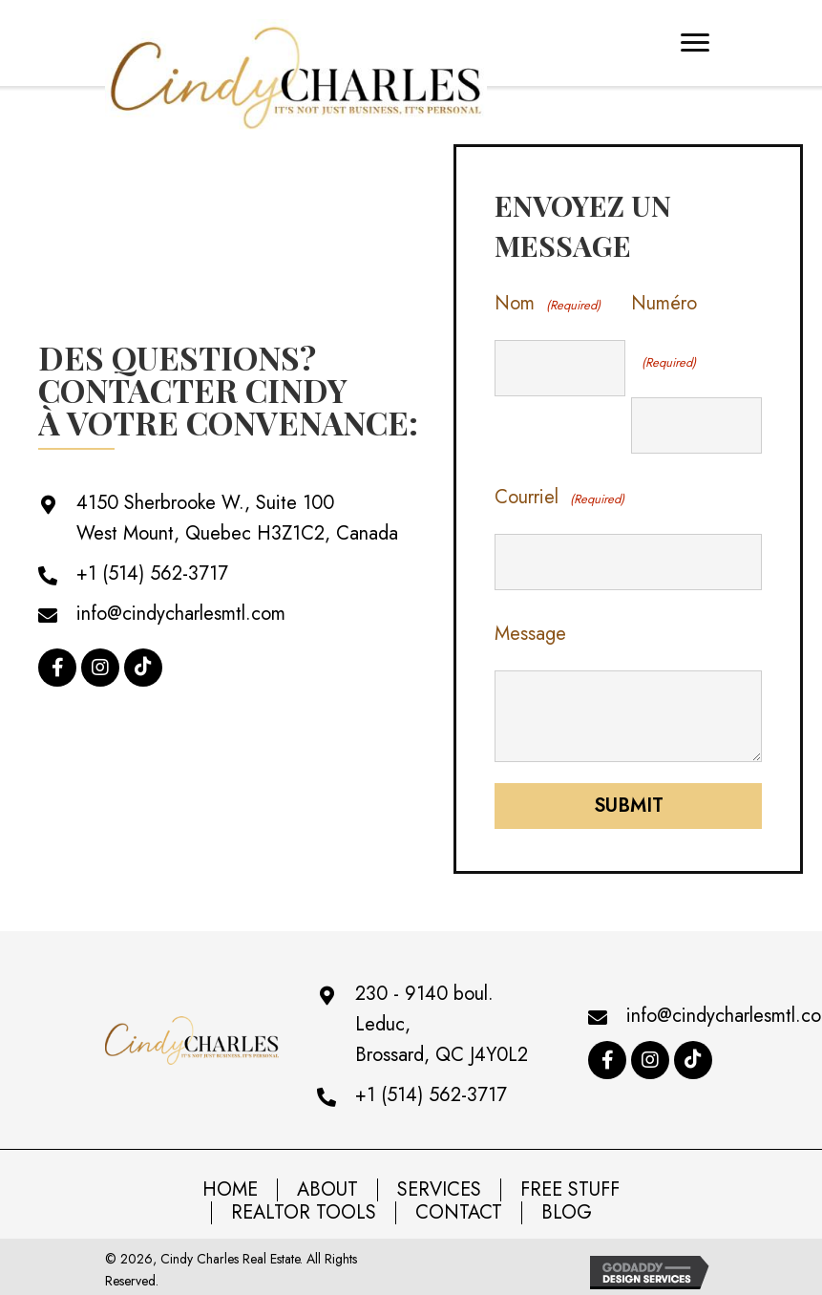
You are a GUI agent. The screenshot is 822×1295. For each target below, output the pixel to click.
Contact (458, 1204)
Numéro (664, 335)
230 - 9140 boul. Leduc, (424, 1000)
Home (230, 1181)
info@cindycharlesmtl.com (180, 610)
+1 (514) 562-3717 (152, 570)
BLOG (566, 1204)
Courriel (559, 495)
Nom (547, 305)
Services (439, 1181)
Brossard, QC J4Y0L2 (441, 1046)
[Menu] (695, 43)
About (327, 1181)
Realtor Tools (303, 1204)
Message (530, 625)
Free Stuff (570, 1181)
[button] (57, 664)
